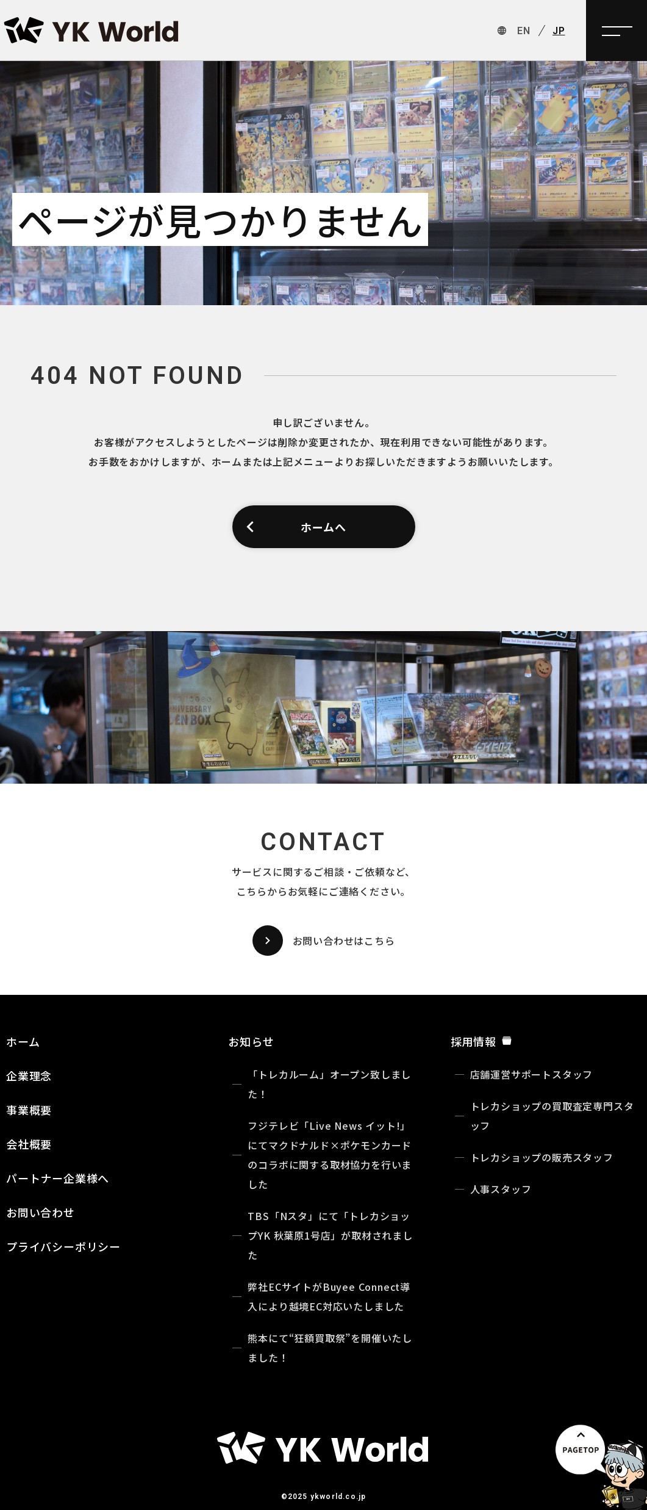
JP (558, 31)
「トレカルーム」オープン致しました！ (329, 1084)
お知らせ (251, 1041)
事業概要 (29, 1110)
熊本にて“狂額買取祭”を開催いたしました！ (330, 1348)
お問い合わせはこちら (323, 940)
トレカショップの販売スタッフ (541, 1157)
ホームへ (295, 527)
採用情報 (481, 1041)
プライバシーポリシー (63, 1246)
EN (524, 31)
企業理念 (29, 1075)
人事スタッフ (501, 1189)
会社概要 (29, 1144)
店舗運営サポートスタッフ (531, 1074)
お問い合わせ (40, 1212)
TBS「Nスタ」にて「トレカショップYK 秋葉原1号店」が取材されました (330, 1235)
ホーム (23, 1041)
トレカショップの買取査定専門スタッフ (552, 1116)
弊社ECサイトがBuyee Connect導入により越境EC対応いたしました (329, 1296)
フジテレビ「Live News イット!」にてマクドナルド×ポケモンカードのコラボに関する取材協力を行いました (330, 1154)
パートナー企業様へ (57, 1178)
